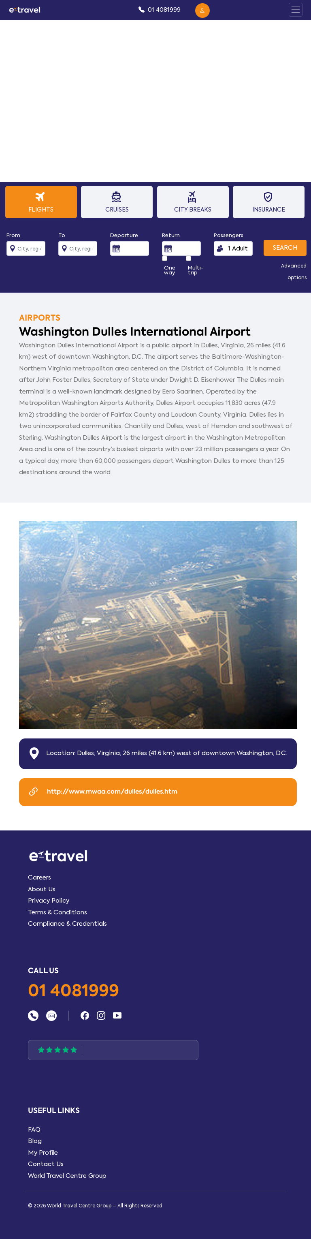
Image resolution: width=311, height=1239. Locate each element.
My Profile (43, 1153)
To (61, 235)
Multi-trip (196, 270)
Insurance (268, 201)
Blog (35, 1141)
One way (169, 270)
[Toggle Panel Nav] (295, 10)
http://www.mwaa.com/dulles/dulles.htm (102, 792)
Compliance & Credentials (67, 924)
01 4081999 (73, 991)
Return (171, 235)
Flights (40, 201)
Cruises (116, 201)
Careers (39, 877)
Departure (124, 235)
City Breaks (192, 201)
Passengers (228, 235)
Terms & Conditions (57, 912)
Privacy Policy (48, 901)
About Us (41, 889)
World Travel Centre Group (67, 1176)
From (13, 235)
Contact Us (46, 1164)
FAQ (34, 1130)
